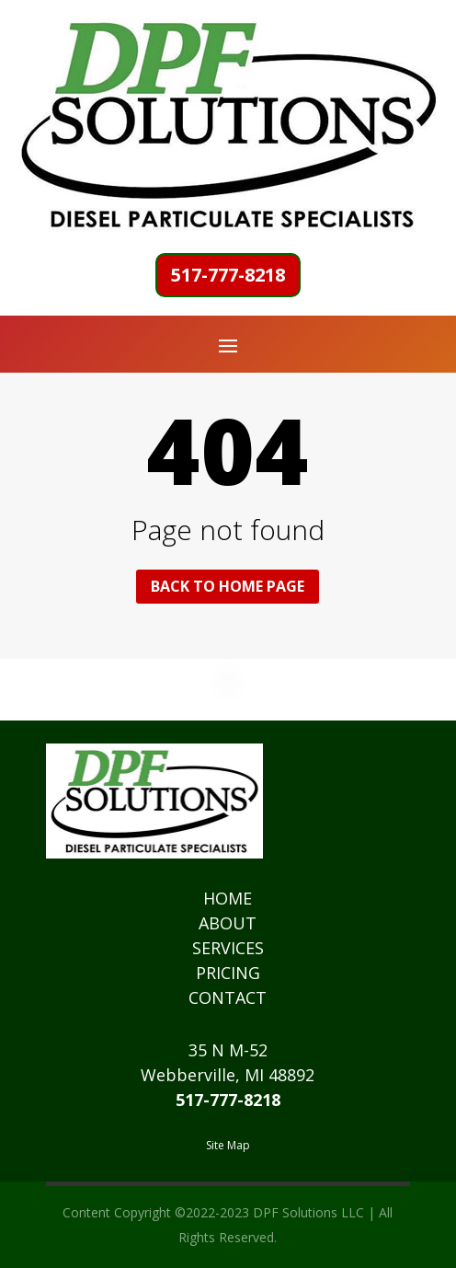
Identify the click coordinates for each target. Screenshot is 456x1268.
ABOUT (227, 923)
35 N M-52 (228, 1050)
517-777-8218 (228, 274)
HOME (227, 898)
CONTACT (227, 997)
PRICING (228, 973)
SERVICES (228, 948)
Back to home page (227, 586)
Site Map (228, 1145)
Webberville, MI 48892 (227, 1075)
